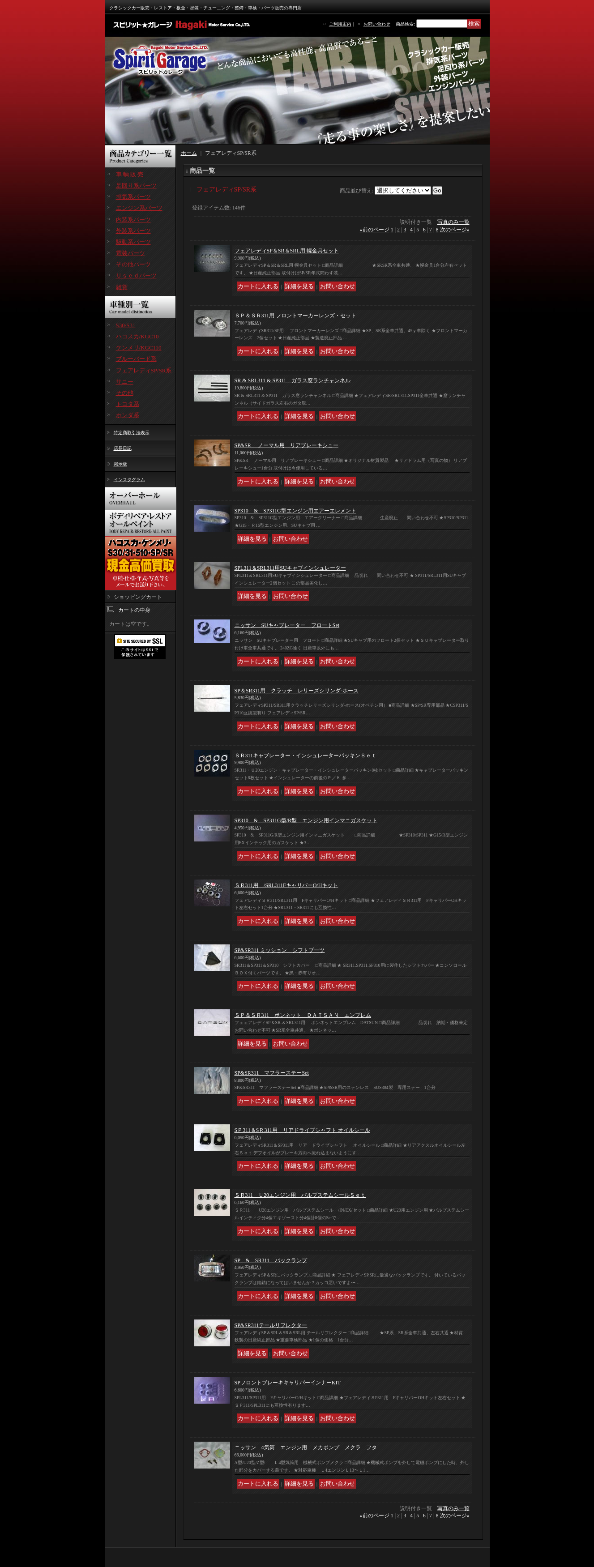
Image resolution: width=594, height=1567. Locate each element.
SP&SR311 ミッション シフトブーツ (280, 950)
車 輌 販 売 (130, 174)
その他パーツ (133, 264)
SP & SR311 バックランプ (271, 1260)
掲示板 (120, 463)
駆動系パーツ (133, 242)
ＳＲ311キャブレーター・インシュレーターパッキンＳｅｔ (306, 755)
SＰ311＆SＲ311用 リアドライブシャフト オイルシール (302, 1130)
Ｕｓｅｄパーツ (136, 275)
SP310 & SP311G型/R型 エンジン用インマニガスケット (306, 820)
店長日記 (123, 448)
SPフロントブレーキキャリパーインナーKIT (288, 1382)
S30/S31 (126, 325)
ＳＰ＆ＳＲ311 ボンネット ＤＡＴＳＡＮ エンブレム (303, 1015)
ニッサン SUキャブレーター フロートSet (287, 625)
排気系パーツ (133, 196)
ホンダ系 (127, 415)
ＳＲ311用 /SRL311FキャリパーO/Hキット (286, 885)
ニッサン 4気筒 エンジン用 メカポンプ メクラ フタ (306, 1447)
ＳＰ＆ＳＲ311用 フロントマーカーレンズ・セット (296, 315)
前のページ (374, 229)
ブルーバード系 (136, 358)
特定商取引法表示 (132, 432)
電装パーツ (130, 253)
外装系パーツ (133, 230)
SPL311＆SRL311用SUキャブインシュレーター (290, 568)
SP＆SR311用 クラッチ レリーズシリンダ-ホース (297, 690)
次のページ (455, 229)
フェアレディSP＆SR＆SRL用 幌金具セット (287, 251)
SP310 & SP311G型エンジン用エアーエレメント (295, 511)
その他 (124, 392)
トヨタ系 (127, 404)
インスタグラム (129, 479)
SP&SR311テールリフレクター (271, 1325)
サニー (124, 381)
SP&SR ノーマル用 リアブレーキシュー (286, 445)
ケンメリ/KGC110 (139, 347)
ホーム (189, 153)
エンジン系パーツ (139, 208)
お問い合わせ (376, 23)
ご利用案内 (340, 23)
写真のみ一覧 (453, 222)
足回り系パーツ (136, 185)
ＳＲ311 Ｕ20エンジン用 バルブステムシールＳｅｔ (300, 1195)
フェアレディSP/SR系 (144, 370)
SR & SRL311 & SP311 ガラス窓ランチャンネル (293, 380)
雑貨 (122, 287)
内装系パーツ (133, 219)
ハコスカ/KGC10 (137, 336)
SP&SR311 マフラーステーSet (272, 1073)
